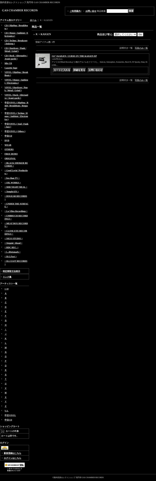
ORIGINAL (10, 158)
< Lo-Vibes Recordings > (16, 211)
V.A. (7, 411)
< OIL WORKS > (13, 182)
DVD (7, 140)
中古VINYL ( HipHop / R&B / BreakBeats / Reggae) (16, 105)
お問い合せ (90, 11)
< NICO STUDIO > (14, 238)
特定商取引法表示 (11, 271)
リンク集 (7, 277)
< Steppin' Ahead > (13, 243)
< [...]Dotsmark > (12, 252)
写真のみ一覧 (141, 48)
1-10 (7, 289)
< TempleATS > (12, 191)
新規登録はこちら (12, 453)
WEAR (8, 145)
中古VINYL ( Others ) (15, 131)
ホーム (33, 20)
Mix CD (8, 63)
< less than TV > (12, 178)
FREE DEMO (11, 154)
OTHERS (9, 149)
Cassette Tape (11, 68)
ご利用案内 (75, 11)
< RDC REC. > (12, 247)
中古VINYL (10, 415)
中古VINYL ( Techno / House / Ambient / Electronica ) (16, 116)
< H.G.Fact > (11, 256)
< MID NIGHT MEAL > (16, 187)
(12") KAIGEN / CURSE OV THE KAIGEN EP (74, 56)
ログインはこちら (12, 458)
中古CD (8, 136)
